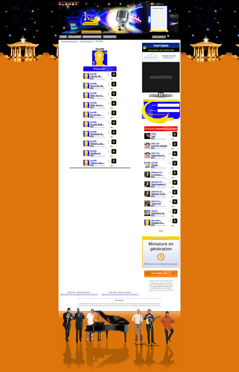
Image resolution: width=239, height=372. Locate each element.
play (109, 74)
